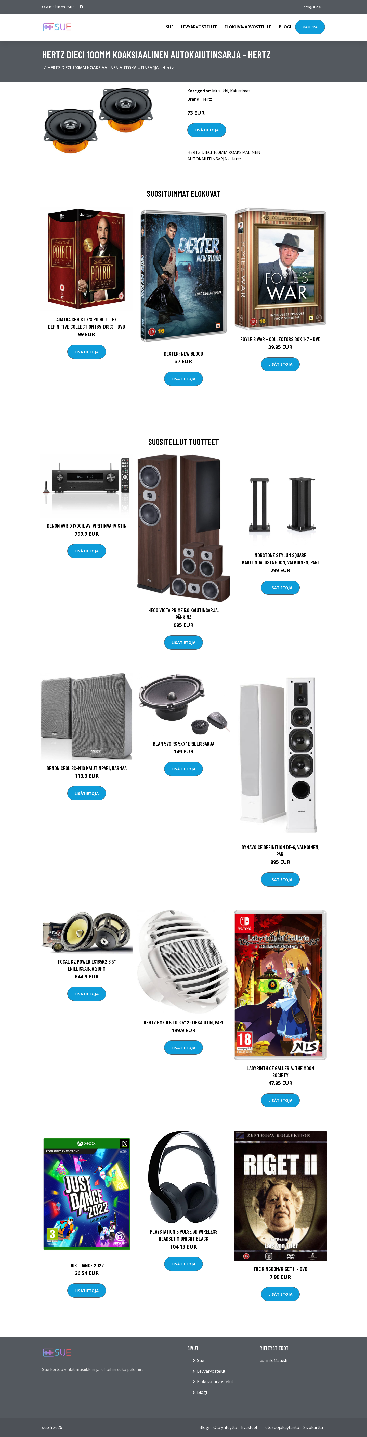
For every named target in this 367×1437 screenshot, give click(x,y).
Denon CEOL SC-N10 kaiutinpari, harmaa (87, 768)
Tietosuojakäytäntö (280, 1427)
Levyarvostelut (199, 27)
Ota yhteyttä (225, 1427)
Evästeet (249, 1427)
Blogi (285, 27)
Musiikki (220, 91)
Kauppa (310, 27)
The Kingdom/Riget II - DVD (280, 1269)
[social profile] (81, 7)
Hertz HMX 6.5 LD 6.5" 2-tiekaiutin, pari (183, 1022)
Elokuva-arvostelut (248, 27)
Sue (169, 27)
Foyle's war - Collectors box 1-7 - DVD (280, 339)
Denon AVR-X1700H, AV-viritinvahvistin (87, 525)
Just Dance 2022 (86, 1265)
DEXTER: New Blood (183, 353)
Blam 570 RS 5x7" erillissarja (183, 743)
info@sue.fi (312, 6)
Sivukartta (313, 1427)
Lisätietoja (207, 130)
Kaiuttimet (240, 91)
